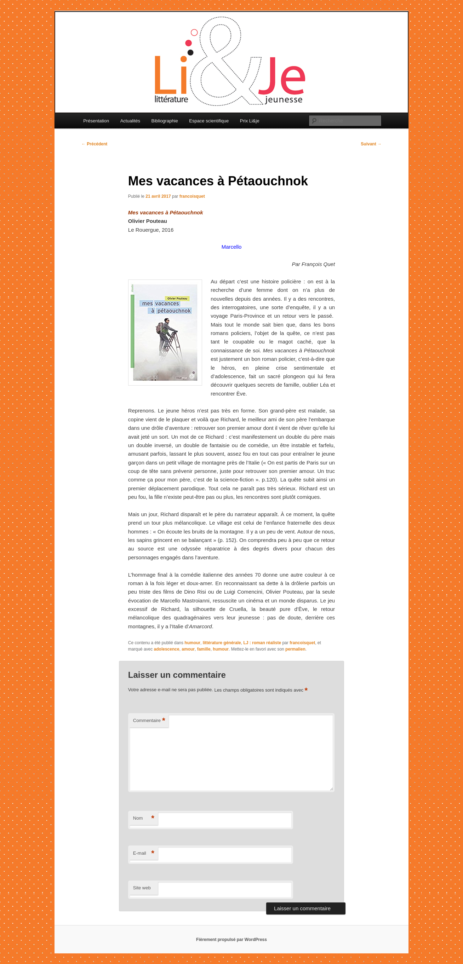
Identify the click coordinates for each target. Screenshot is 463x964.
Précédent (94, 144)
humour (192, 642)
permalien (295, 649)
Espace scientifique (209, 120)
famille (204, 649)
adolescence (166, 649)
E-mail (143, 853)
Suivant (371, 144)
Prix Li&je (249, 120)
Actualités (130, 120)
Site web (142, 887)
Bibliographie (165, 120)
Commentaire (149, 721)
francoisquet (192, 196)
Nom (143, 818)
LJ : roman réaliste (262, 642)
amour (188, 649)
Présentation (96, 120)
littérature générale (222, 642)
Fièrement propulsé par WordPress (231, 939)
